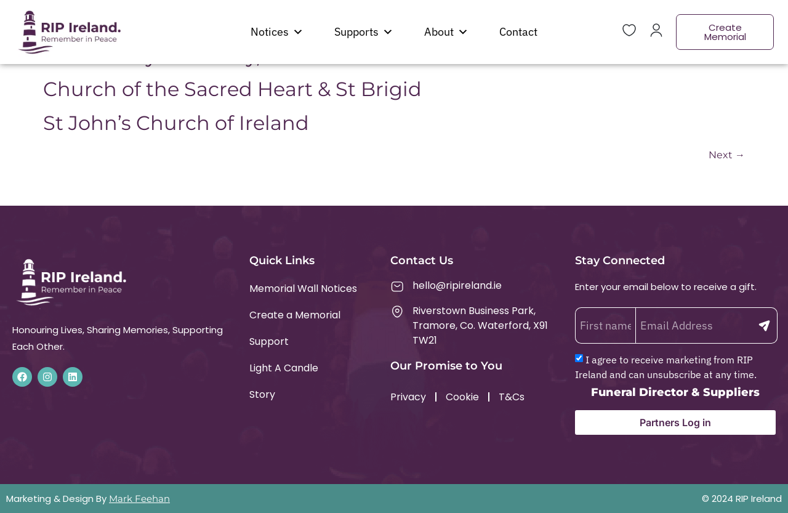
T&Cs (512, 397)
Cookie (462, 397)
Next (727, 155)
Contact (518, 32)
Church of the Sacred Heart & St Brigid (232, 89)
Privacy (408, 397)
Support (269, 341)
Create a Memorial (294, 315)
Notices (277, 32)
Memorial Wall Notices (303, 288)
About (446, 32)
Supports (363, 32)
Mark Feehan (139, 498)
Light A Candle (283, 368)
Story (262, 394)
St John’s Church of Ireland (176, 123)
